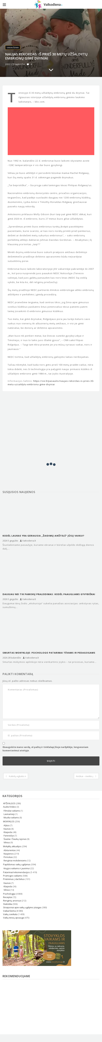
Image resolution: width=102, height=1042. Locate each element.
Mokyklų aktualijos (12, 846)
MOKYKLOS (8, 821)
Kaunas (7, 828)
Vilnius (7, 842)
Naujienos (9, 853)
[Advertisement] (51, 131)
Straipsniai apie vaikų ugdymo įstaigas (22, 907)
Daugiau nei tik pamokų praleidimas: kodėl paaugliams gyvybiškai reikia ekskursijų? (49, 594)
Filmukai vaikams (12, 810)
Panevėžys (9, 835)
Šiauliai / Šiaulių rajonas (15, 839)
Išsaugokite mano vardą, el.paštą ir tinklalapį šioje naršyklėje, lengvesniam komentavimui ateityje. (45, 749)
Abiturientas (10, 850)
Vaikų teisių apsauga (13, 917)
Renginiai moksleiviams (15, 860)
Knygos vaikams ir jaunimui (17, 868)
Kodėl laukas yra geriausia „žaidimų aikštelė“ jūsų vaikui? (43, 535)
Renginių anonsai (12, 900)
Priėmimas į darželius (14, 879)
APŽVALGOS (9, 803)
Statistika (7, 904)
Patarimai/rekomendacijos (16, 872)
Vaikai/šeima (13, 47)
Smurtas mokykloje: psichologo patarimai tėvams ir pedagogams (49, 652)
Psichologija (9, 893)
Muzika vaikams (11, 817)
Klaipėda (8, 832)
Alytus (6, 825)
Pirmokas (8, 857)
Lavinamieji (9, 814)
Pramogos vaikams (12, 875)
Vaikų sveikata (10, 914)
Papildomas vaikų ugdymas (17, 864)
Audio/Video (9, 806)
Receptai (7, 897)
